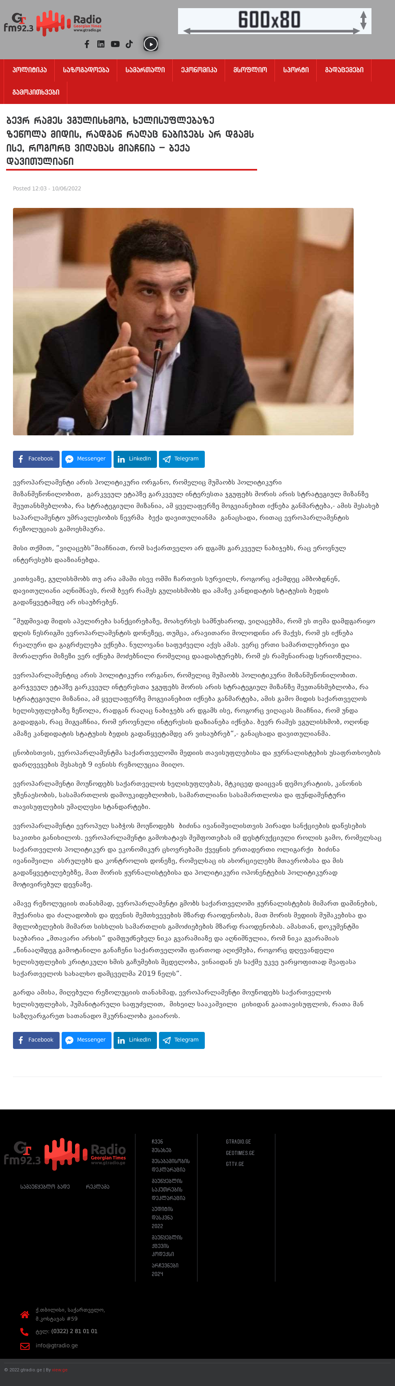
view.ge (60, 1370)
